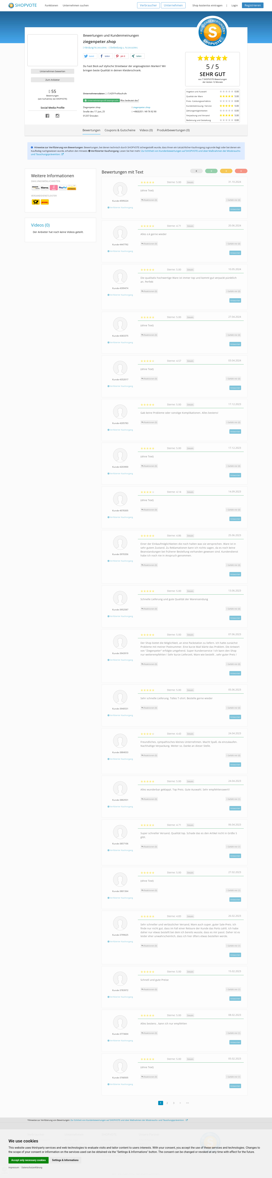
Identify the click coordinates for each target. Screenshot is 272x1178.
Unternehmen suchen (76, 5)
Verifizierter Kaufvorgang (120, 207)
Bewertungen (91, 130)
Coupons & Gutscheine (120, 130)
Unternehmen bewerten (52, 71)
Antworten (235, 209)
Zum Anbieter (52, 79)
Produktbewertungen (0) (173, 130)
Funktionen (51, 5)
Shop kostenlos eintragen (207, 5)
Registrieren (253, 5)
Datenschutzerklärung (32, 1167)
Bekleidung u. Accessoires (123, 47)
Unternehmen (173, 5)
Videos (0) (146, 130)
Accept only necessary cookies (28, 1160)
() (233, 200)
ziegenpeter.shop (141, 107)
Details (190, 182)
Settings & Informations (65, 1160)
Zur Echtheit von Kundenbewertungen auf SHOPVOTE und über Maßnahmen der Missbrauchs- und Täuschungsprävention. (129, 1120)
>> (187, 1103)
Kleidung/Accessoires (95, 47)
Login (235, 5)
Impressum (13, 1167)
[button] (90, 56)
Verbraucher (148, 5)
